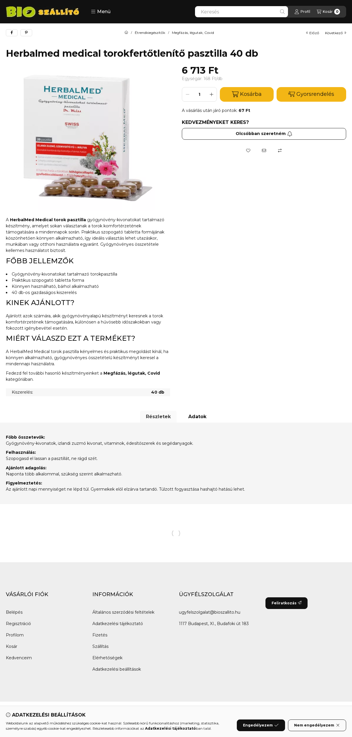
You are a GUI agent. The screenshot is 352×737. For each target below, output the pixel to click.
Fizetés (99, 635)
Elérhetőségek (107, 657)
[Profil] (302, 12)
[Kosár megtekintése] (328, 12)
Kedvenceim (19, 657)
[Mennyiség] (199, 94)
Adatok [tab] (197, 416)
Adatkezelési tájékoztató (117, 623)
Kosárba (247, 94)
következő (335, 33)
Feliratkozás (286, 603)
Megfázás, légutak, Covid (193, 33)
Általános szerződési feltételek (123, 612)
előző (312, 33)
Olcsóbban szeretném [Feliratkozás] (264, 133)
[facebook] (12, 32)
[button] (101, 12)
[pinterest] (26, 32)
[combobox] (241, 12)
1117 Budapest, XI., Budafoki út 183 (214, 623)
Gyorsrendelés (311, 94)
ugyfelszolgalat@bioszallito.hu (209, 612)
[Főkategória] (126, 33)
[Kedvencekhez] (248, 150)
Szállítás (100, 646)
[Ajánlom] (264, 150)
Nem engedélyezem (317, 725)
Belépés (14, 612)
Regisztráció (18, 623)
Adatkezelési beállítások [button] (116, 669)
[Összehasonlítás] (280, 150)
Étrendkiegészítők (150, 33)
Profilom (15, 635)
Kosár (11, 646)
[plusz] (211, 94)
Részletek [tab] (158, 416)
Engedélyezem (261, 725)
